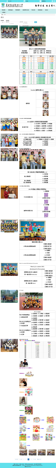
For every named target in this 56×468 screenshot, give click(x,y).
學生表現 (33, 10)
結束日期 (21, 21)
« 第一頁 (16, 459)
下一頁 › (34, 459)
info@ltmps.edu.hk (30, 464)
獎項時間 (7, 20)
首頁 (2, 14)
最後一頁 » (39, 459)
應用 (35, 22)
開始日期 (7, 21)
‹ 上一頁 (20, 459)
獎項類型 (2, 20)
